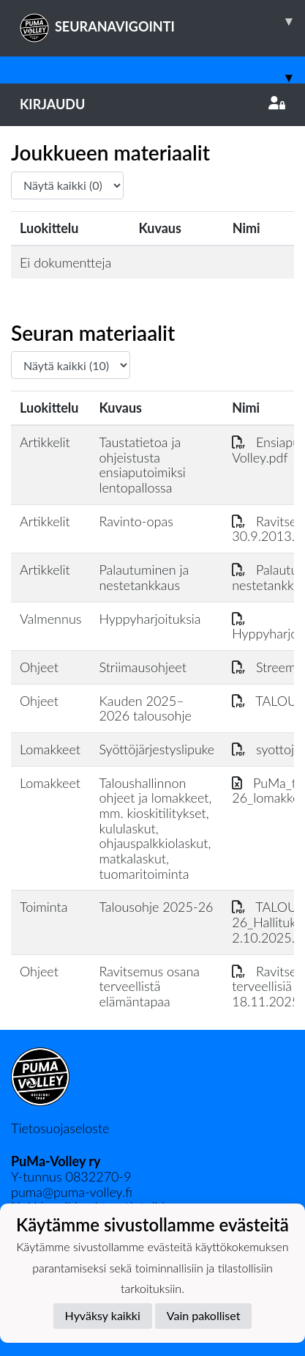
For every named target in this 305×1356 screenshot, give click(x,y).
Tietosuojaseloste (60, 1128)
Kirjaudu (152, 104)
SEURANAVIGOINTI (162, 21)
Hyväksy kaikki (102, 1315)
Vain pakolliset (204, 1315)
